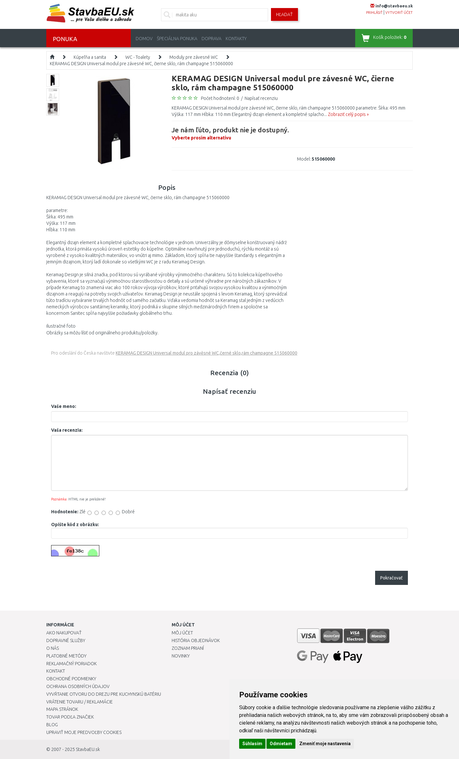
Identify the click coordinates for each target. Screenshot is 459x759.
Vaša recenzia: (67, 430)
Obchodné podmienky (71, 678)
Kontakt (55, 671)
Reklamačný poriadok (71, 663)
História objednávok (196, 640)
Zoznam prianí (188, 648)
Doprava (211, 38)
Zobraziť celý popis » (348, 114)
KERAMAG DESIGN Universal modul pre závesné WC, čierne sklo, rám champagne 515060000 (141, 63)
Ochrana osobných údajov (78, 686)
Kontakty (236, 38)
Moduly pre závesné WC (193, 57)
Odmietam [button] (281, 743)
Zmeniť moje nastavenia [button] (325, 743)
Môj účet (182, 632)
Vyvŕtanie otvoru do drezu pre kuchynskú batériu (103, 694)
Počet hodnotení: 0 (220, 98)
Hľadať (284, 14)
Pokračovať (391, 577)
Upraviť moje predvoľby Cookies (84, 732)
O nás (52, 648)
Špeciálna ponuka (177, 38)
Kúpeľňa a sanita (90, 57)
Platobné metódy (66, 655)
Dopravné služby (65, 640)
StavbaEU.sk (88, 749)
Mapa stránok (62, 709)
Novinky (181, 655)
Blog (52, 724)
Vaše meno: (63, 406)
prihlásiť (374, 12)
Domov (144, 38)
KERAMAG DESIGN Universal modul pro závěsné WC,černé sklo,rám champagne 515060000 (206, 353)
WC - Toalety (137, 57)
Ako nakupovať (64, 632)
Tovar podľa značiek (70, 716)
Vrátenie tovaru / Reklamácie (79, 701)
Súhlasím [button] (252, 743)
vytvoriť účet (399, 12)
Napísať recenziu (261, 98)
